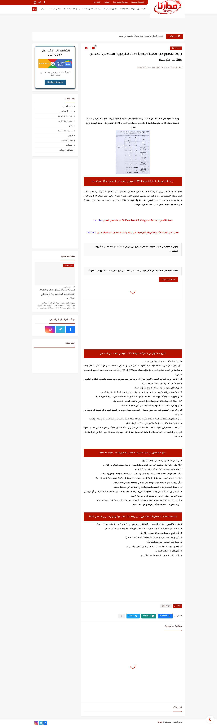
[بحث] (34, 9)
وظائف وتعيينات (69, 9)
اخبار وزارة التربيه (65, 121)
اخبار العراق (142, 9)
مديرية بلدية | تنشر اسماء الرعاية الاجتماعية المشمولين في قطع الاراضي (57, 294)
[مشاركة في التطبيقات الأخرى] (121, 616)
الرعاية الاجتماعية (127, 9)
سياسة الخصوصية (120, 2)
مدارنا (160, 722)
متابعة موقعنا (55, 82)
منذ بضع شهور (68, 287)
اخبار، (70, 125)
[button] (165, 616)
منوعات (98, 9)
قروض (43, 9)
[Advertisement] (108, 23)
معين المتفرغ (54, 9)
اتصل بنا (97, 2)
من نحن (106, 2)
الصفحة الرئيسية (137, 2)
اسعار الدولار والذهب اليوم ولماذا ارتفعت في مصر (141, 36)
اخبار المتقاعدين (86, 9)
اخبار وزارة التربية (111, 9)
